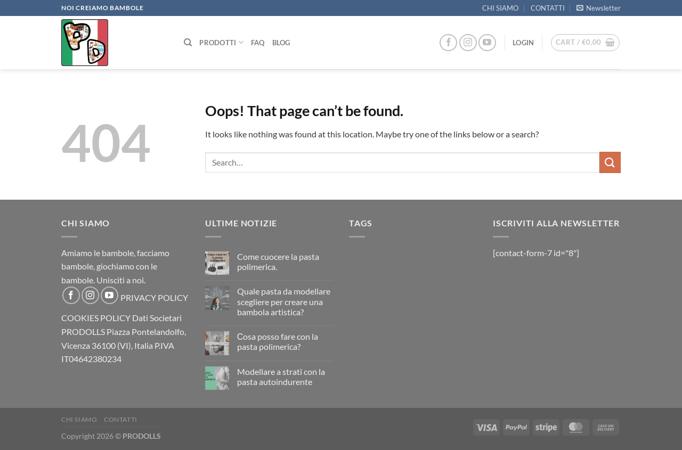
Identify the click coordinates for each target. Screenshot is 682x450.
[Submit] (610, 162)
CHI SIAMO (500, 8)
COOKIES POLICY (96, 318)
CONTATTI (548, 8)
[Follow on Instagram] (468, 43)
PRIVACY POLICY (154, 297)
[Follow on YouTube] (487, 43)
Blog (281, 42)
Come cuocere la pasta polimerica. (278, 261)
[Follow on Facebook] (448, 43)
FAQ (258, 42)
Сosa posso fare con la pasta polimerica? (278, 341)
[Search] (188, 42)
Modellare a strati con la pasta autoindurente (281, 376)
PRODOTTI (221, 42)
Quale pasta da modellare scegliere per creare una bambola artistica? (283, 301)
